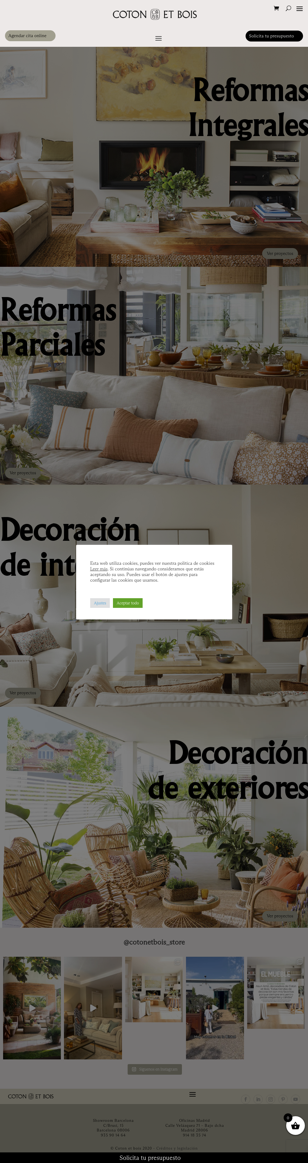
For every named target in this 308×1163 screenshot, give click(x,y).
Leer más (99, 569)
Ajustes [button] (100, 602)
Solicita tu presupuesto (271, 36)
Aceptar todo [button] (128, 602)
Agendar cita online (27, 35)
